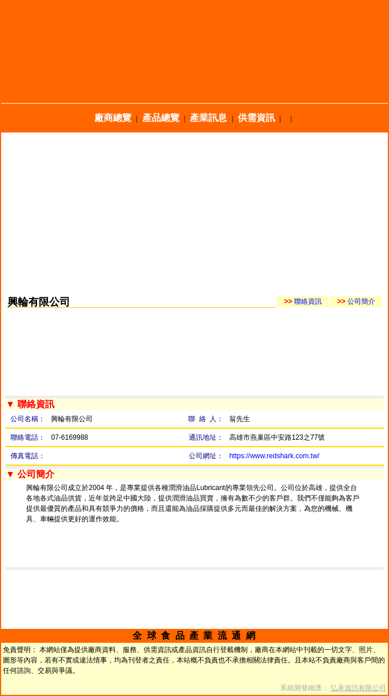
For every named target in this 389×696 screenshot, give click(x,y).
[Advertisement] (194, 213)
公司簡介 (356, 301)
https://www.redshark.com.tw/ (274, 456)
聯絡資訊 (303, 301)
